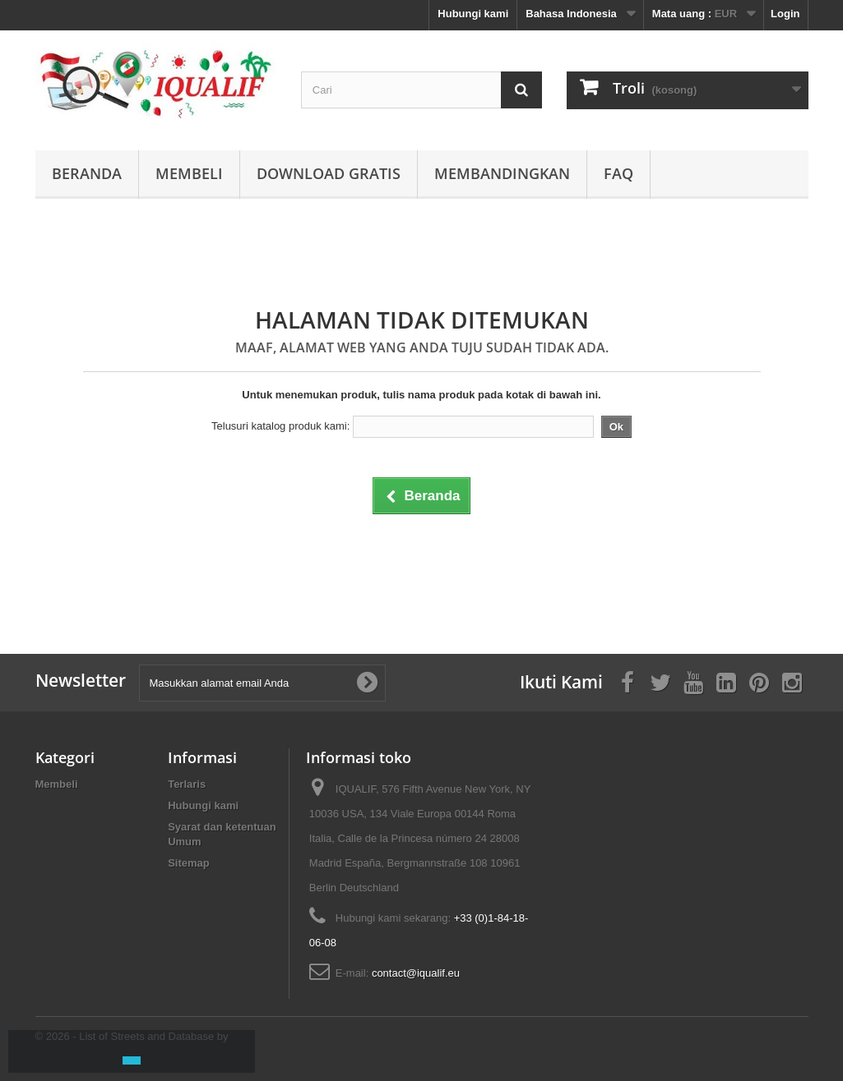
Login (785, 13)
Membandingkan (502, 173)
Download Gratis (329, 173)
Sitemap (189, 863)
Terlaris (187, 784)
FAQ (618, 173)
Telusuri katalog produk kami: (280, 426)
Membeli (189, 173)
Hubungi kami (473, 13)
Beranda (87, 173)
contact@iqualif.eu (416, 973)
